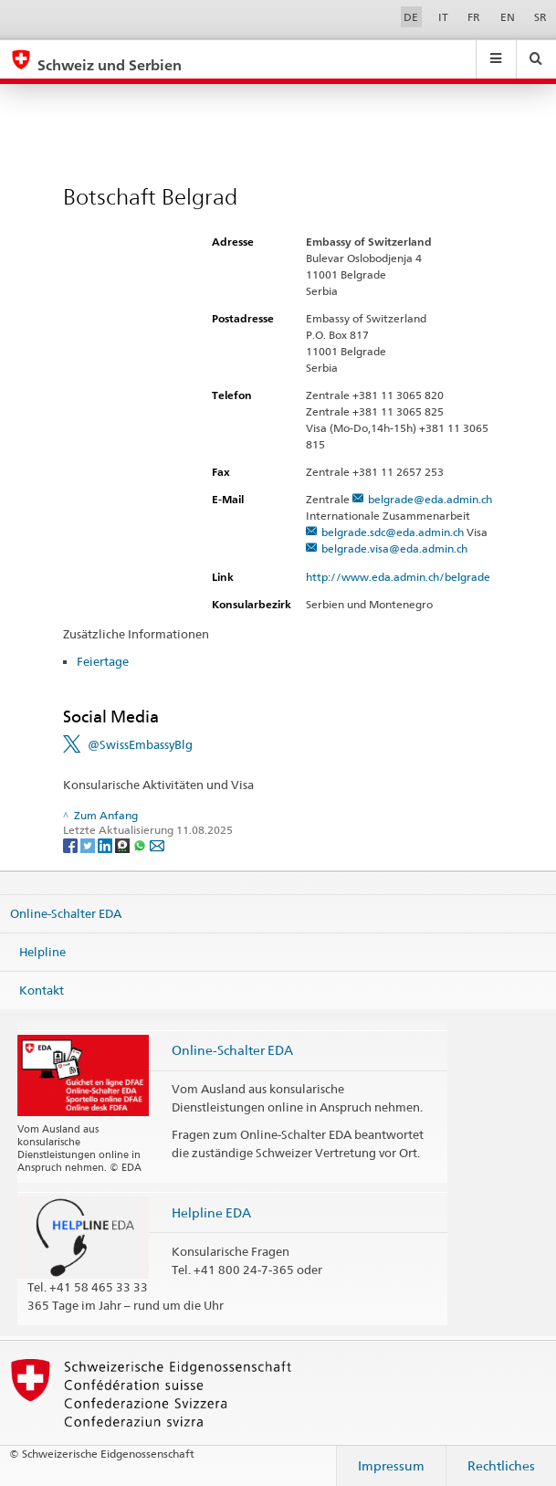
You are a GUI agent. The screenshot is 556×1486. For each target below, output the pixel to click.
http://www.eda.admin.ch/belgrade (406, 577)
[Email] (157, 844)
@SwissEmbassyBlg (140, 744)
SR (540, 17)
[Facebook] (71, 844)
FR (473, 17)
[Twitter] (89, 844)
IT (443, 17)
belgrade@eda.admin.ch (430, 499)
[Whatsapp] (141, 844)
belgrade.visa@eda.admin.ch (394, 548)
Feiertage (103, 661)
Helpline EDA (211, 1212)
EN (507, 17)
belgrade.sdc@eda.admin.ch (392, 532)
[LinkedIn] (106, 844)
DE (411, 17)
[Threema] (123, 844)
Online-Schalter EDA (65, 913)
